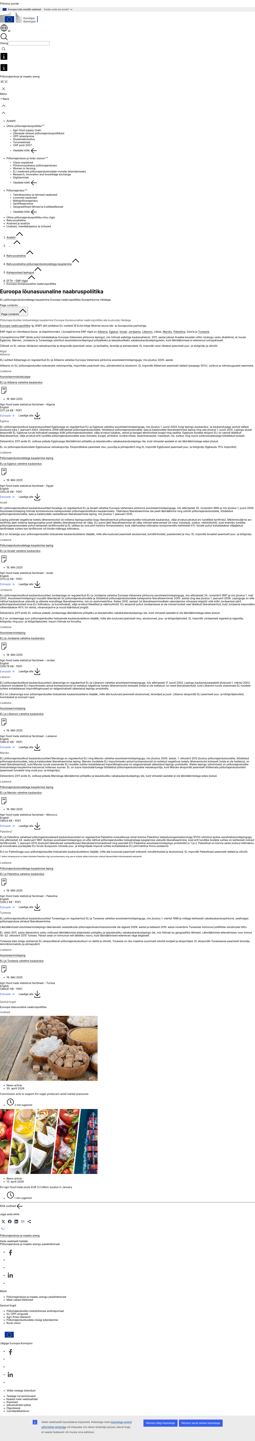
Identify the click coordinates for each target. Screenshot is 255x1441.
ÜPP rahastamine (23, 136)
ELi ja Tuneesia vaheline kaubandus (22, 960)
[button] (7, 416)
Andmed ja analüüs (18, 223)
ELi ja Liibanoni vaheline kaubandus (22, 713)
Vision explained (23, 162)
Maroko (167, 331)
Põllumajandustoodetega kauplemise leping (26, 458)
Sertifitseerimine (23, 203)
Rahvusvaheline (16, 220)
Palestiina (179, 331)
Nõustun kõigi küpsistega (160, 1423)
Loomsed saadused (25, 197)
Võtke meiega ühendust (21, 1390)
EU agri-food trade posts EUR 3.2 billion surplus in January (36, 1187)
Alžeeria (102, 331)
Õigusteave (13, 1408)
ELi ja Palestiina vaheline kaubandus (22, 874)
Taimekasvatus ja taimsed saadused (35, 194)
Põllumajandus (15, 190)
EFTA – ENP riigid (17, 280)
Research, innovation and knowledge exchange (42, 174)
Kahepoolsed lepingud (20, 272)
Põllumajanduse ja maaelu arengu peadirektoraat (36, 1296)
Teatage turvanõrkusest (21, 1396)
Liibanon (147, 331)
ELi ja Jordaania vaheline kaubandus (22, 638)
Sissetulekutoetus (24, 139)
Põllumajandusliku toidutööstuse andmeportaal (35, 1310)
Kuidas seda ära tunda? (58, 9)
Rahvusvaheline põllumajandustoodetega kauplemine (39, 264)
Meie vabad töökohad (20, 1299)
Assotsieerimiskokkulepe (15, 376)
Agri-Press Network (19, 1317)
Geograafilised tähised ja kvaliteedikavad (38, 206)
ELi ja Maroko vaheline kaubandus (21, 792)
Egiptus (113, 331)
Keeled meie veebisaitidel (22, 1399)
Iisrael (123, 331)
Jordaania (134, 331)
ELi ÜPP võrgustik (17, 1313)
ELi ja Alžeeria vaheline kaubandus (21, 382)
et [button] (5, 30)
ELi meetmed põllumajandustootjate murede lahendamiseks (49, 171)
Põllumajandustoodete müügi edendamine (32, 1319)
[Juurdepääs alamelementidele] (45, 125)
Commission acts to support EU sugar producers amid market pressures (44, 1093)
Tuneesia (203, 331)
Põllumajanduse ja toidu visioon (26, 158)
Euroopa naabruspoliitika (15, 325)
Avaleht (11, 120)
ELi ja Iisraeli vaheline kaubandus (20, 550)
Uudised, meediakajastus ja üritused (29, 226)
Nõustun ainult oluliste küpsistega (200, 1423)
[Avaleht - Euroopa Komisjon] (23, 18)
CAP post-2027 (22, 145)
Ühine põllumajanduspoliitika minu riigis (31, 217)
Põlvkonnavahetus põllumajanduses (35, 165)
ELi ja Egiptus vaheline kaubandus (21, 463)
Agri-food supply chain (27, 130)
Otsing (4, 43)
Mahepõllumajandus (25, 200)
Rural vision (14, 1323)
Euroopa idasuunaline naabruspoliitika (23, 1007)
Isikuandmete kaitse (19, 1404)
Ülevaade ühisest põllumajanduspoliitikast (38, 133)
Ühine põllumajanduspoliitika (24, 126)
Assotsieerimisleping (12, 632)
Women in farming (24, 168)
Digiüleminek (21, 177)
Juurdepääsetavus (18, 1411)
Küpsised (12, 1402)
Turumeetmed (21, 142)
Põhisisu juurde (9, 3)
